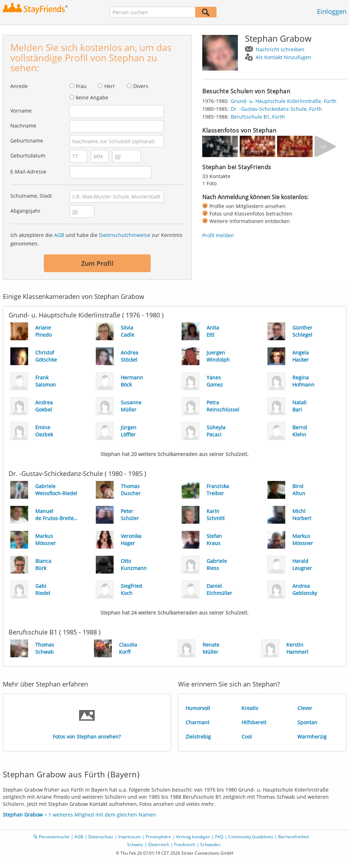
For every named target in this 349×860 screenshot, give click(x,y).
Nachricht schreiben (280, 49)
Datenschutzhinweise (124, 235)
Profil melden (218, 235)
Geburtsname (26, 140)
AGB (59, 235)
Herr (109, 86)
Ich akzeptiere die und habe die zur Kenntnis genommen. (96, 239)
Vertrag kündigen (193, 837)
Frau (81, 86)
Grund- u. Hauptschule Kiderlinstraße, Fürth (284, 101)
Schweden (210, 844)
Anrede (19, 86)
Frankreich (184, 844)
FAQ (219, 837)
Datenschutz (100, 837)
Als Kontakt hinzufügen (283, 57)
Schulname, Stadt (31, 195)
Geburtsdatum (27, 155)
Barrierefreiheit (293, 837)
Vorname (21, 110)
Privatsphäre (158, 837)
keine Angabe (92, 97)
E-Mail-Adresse (28, 171)
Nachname (23, 125)
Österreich (158, 844)
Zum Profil (97, 263)
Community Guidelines (250, 837)
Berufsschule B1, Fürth (258, 116)
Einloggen (332, 11)
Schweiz (135, 844)
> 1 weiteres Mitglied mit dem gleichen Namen (79, 814)
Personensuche (54, 837)
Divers (140, 86)
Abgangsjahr (25, 210)
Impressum (129, 837)
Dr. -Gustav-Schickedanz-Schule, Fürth (276, 108)
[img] (220, 146)
